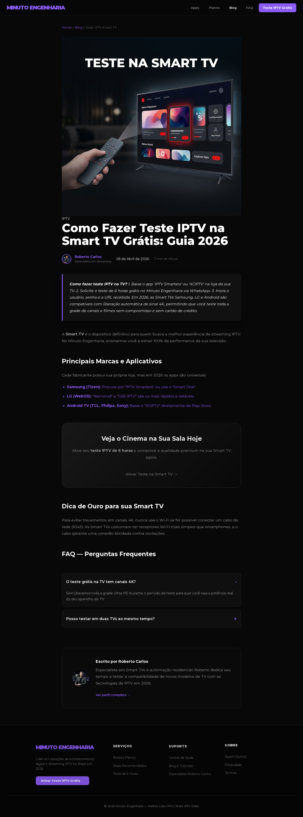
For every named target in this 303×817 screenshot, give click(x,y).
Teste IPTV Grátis (277, 8)
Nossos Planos (124, 759)
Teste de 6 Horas (125, 775)
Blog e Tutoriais (181, 766)
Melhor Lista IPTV (160, 806)
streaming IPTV (225, 334)
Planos (214, 8)
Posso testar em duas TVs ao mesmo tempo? (110, 618)
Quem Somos (235, 757)
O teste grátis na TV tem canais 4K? (101, 581)
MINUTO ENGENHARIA (36, 7)
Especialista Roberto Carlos (190, 774)
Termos (231, 773)
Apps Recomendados (129, 767)
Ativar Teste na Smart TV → (151, 474)
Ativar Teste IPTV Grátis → (62, 782)
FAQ (249, 8)
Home (67, 27)
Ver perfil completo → (113, 695)
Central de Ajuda (181, 758)
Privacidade (233, 765)
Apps (195, 8)
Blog (233, 8)
